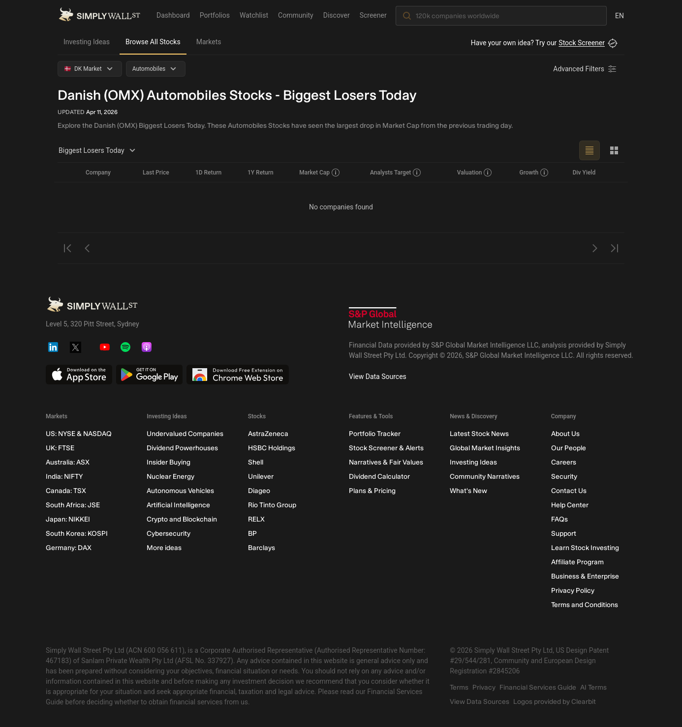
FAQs (559, 519)
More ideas (164, 548)
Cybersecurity (168, 533)
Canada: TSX (66, 491)
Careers (563, 462)
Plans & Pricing (372, 491)
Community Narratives (485, 476)
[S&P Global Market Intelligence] (391, 319)
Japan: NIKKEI (68, 519)
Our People (568, 448)
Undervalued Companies (185, 434)
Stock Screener (581, 43)
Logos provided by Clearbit (554, 702)
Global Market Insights (485, 448)
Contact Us (569, 491)
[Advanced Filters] (585, 69)
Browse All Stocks (153, 42)
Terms (459, 687)
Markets (208, 42)
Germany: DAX (69, 548)
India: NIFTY (64, 476)
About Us (565, 434)
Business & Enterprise (585, 576)
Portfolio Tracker (375, 434)
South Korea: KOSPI (77, 533)
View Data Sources (377, 376)
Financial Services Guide (537, 687)
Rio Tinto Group (272, 505)
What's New (468, 491)
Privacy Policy (572, 590)
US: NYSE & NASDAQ (79, 434)
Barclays (261, 548)
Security (564, 476)
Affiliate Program (577, 562)
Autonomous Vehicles (180, 491)
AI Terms (593, 687)
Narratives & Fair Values (386, 462)
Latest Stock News (479, 434)
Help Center (570, 505)
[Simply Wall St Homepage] (99, 15)
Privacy (484, 687)
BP (252, 533)
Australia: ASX (68, 462)
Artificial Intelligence (178, 505)
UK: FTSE (60, 448)
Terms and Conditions (584, 605)
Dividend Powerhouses (182, 448)
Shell (255, 462)
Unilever (261, 476)
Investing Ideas (86, 42)
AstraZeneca (268, 434)
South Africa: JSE (73, 505)
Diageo (259, 491)
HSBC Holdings (271, 448)
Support (563, 533)
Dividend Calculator (379, 476)
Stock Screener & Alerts (386, 448)
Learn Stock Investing (585, 548)
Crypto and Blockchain (182, 519)
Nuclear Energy (170, 476)
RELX (256, 519)
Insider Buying (168, 462)
